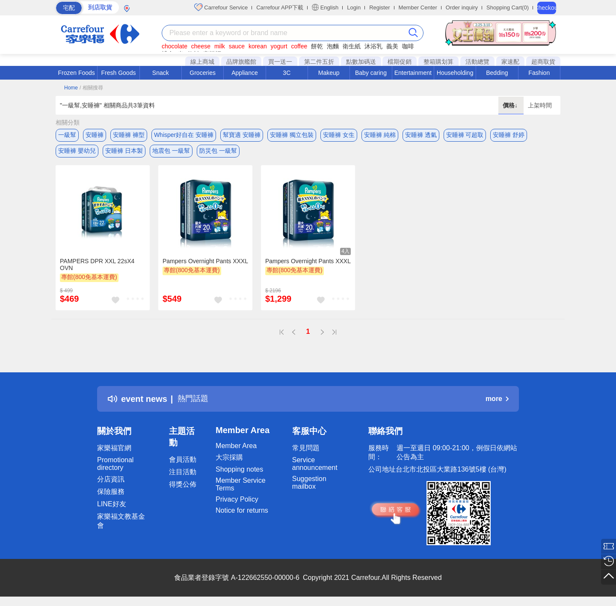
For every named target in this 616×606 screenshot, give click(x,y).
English (325, 7)
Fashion (539, 72)
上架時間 (540, 105)
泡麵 (333, 46)
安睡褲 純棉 (380, 134)
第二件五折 (319, 61)
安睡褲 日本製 (124, 152)
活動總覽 (477, 61)
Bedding (497, 72)
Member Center (418, 7)
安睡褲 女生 (339, 134)
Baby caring (371, 72)
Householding (455, 72)
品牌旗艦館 (241, 61)
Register (379, 7)
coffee (299, 46)
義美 (392, 46)
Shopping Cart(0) (507, 7)
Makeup (329, 72)
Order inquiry (462, 7)
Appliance (244, 72)
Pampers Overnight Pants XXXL (205, 263)
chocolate (174, 46)
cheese (200, 46)
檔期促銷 (400, 61)
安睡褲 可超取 (465, 134)
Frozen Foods (76, 72)
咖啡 (408, 46)
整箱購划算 (438, 61)
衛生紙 (352, 46)
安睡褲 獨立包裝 (292, 134)
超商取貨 (543, 61)
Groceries (203, 72)
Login (354, 7)
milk (219, 46)
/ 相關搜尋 (91, 88)
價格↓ (511, 105)
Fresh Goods (118, 72)
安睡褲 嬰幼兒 (77, 152)
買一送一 (280, 61)
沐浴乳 (373, 46)
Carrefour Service (221, 7)
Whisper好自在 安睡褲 (183, 134)
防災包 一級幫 (218, 152)
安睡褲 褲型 (129, 134)
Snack (160, 72)
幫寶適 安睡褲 (242, 134)
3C (286, 72)
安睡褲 (95, 134)
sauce (237, 46)
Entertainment (413, 72)
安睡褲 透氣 (421, 134)
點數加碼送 (361, 61)
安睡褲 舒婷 (508, 134)
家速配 (510, 61)
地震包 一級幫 (171, 152)
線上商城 (202, 61)
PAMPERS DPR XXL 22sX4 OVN (97, 266)
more (497, 401)
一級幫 (67, 134)
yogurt (279, 46)
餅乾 (317, 46)
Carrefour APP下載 (279, 7)
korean (258, 46)
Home (71, 88)
